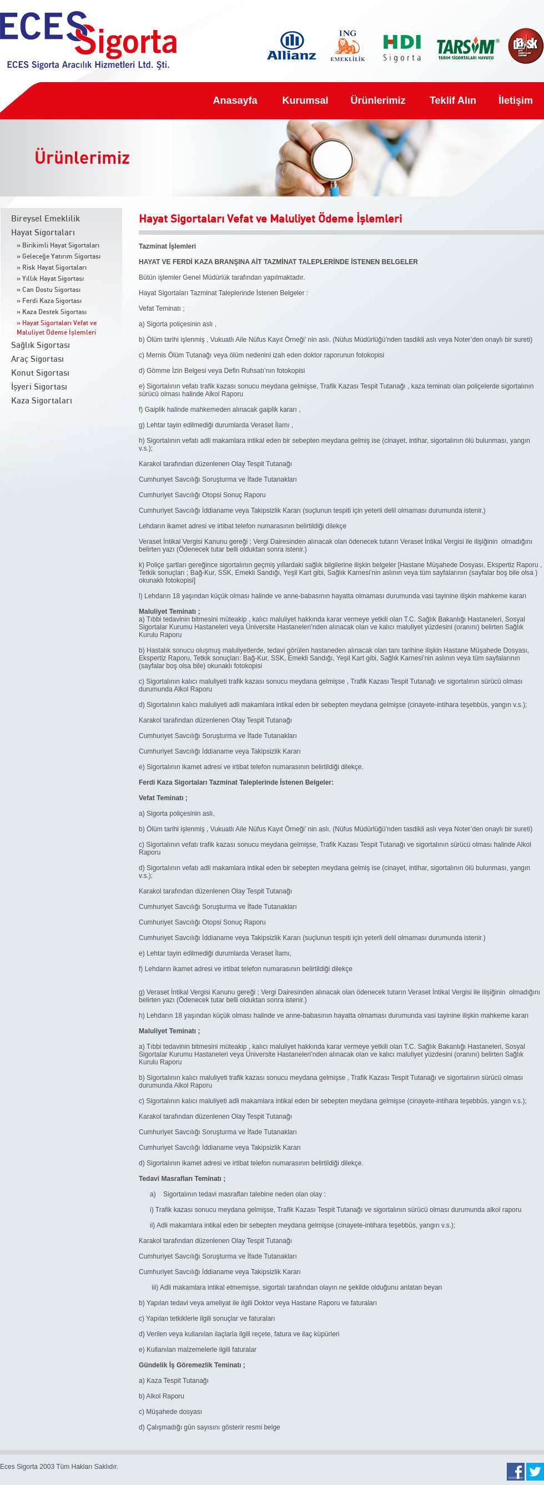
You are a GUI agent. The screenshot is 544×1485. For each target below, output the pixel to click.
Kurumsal (304, 100)
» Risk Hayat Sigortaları (52, 267)
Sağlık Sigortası (40, 345)
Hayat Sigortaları (43, 233)
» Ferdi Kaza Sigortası (49, 300)
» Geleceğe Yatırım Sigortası (58, 256)
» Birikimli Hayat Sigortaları (58, 245)
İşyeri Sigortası (39, 387)
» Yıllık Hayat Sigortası (50, 278)
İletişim (515, 100)
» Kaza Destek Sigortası (52, 312)
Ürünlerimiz (378, 100)
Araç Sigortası (37, 359)
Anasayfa (235, 100)
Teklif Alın (453, 100)
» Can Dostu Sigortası (48, 289)
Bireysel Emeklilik (45, 219)
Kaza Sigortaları (41, 401)
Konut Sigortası (40, 373)
